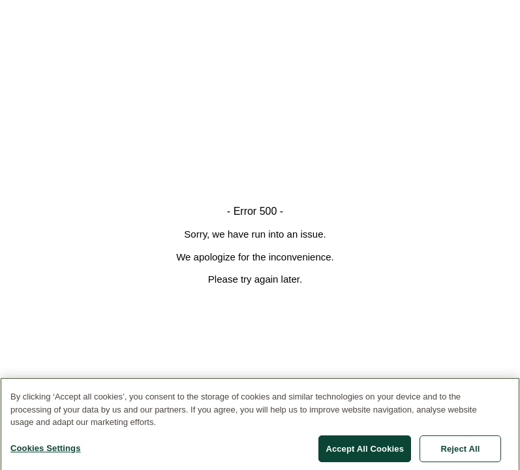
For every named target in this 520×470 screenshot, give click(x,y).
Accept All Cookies (365, 451)
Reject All (460, 451)
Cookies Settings (45, 450)
